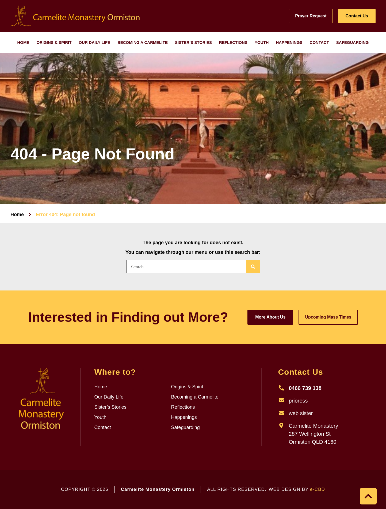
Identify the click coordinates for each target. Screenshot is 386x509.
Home (23, 42)
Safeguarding (352, 42)
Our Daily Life (94, 42)
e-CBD (317, 489)
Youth (262, 42)
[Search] (253, 266)
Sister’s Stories (193, 42)
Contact (319, 42)
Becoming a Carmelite (142, 42)
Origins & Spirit (54, 42)
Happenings (289, 42)
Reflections (233, 42)
